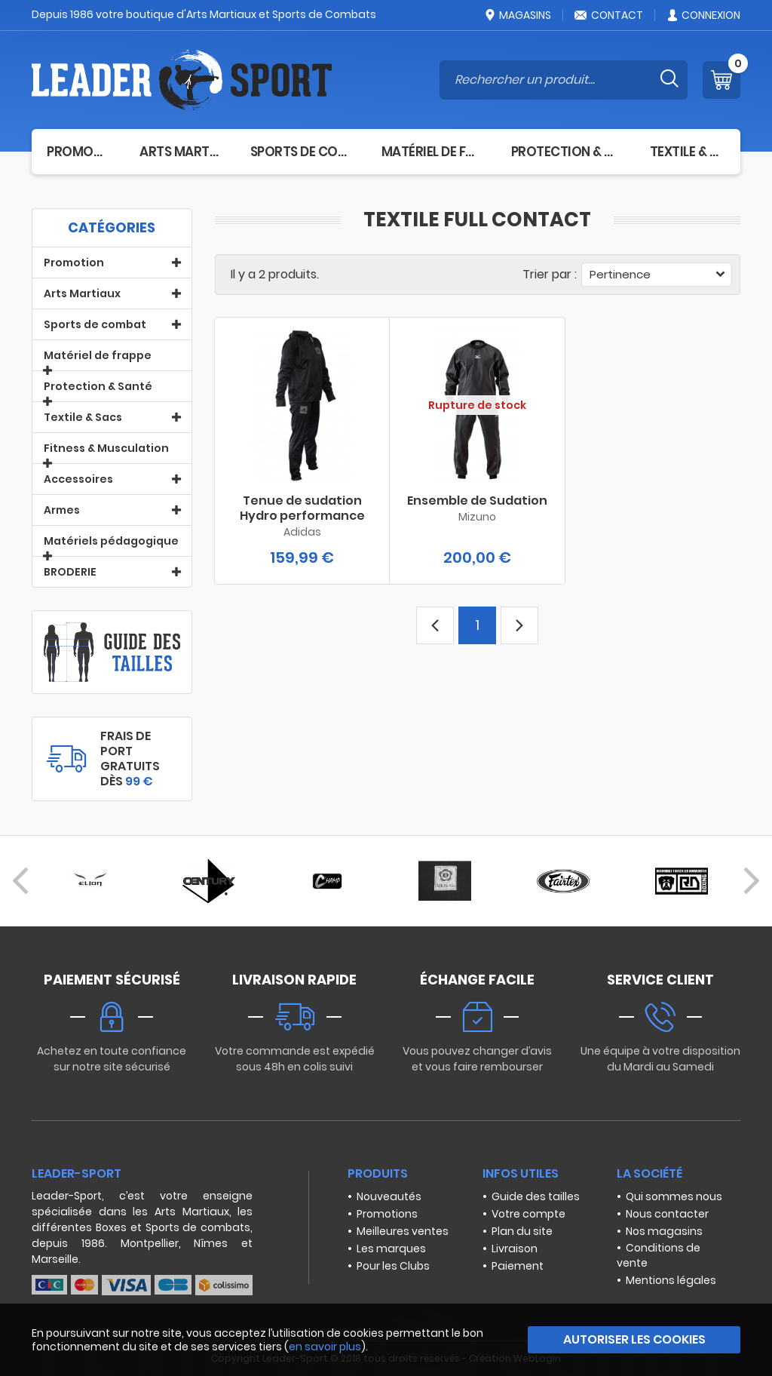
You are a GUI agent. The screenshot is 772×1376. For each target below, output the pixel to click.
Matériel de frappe (431, 152)
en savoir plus (325, 1346)
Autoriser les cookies (634, 1339)
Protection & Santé (565, 152)
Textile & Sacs (687, 152)
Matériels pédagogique (111, 540)
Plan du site (522, 1231)
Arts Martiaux (179, 152)
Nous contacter (667, 1213)
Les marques (391, 1248)
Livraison (515, 1248)
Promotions (387, 1213)
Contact (608, 15)
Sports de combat (300, 152)
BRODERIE (70, 571)
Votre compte (528, 1213)
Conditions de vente (658, 1255)
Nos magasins (664, 1231)
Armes (62, 510)
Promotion (78, 152)
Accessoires (78, 479)
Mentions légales (671, 1280)
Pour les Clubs (393, 1265)
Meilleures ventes (403, 1231)
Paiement (518, 1265)
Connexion (703, 15)
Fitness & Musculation (106, 448)
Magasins (517, 15)
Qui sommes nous (674, 1196)
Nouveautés (389, 1196)
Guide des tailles (536, 1196)
